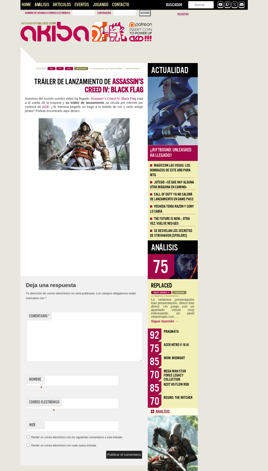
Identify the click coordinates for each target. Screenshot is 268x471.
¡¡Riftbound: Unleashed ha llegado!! (220, 152)
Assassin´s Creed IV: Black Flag (163, 98)
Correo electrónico (94, 403)
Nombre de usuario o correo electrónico (47, 13)
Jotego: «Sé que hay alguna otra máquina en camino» (222, 184)
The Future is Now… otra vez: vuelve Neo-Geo (220, 221)
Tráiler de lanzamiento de (138, 86)
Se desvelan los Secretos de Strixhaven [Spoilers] (221, 233)
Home (26, 5)
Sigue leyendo (215, 321)
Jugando (100, 5)
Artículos (62, 5)
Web (82, 425)
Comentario (89, 316)
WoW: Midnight (224, 358)
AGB (95, 107)
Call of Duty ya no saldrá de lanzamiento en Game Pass (221, 196)
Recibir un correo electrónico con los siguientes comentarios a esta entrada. (127, 437)
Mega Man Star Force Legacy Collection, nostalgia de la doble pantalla (43, 161)
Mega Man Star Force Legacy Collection (225, 375)
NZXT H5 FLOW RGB (226, 384)
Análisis (42, 5)
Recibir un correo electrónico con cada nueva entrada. (114, 445)
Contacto (120, 5)
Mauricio (209, 296)
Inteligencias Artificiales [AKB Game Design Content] (44, 321)
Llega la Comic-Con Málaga (41, 263)
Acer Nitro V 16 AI (226, 345)
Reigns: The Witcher (228, 397)
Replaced (211, 285)
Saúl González (166, 68)
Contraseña (104, 13)
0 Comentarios (147, 68)
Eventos (82, 5)
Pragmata (221, 331)
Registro (183, 14)
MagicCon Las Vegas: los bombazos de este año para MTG (220, 170)
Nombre (85, 380)
